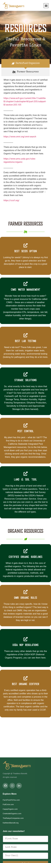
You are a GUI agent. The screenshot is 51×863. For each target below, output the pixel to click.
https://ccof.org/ (11, 200)
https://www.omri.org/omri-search (20, 136)
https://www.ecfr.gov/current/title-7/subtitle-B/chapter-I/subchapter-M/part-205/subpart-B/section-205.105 (25, 101)
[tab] (25, 63)
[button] (46, 5)
